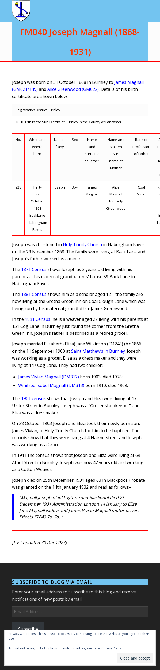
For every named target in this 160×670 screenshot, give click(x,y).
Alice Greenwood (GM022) (73, 89)
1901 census (33, 398)
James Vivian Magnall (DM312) (48, 377)
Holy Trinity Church (82, 244)
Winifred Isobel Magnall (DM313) (51, 385)
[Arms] (66, 11)
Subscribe (28, 629)
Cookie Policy (111, 648)
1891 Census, (38, 319)
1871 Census (34, 269)
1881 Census (34, 294)
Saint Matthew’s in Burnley (98, 351)
